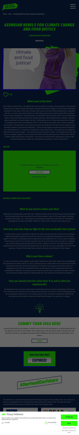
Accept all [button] (69, 417)
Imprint (69, 431)
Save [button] (69, 423)
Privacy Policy (72, 430)
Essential (6, 422)
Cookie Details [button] (65, 430)
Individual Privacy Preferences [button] (69, 427)
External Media (50, 422)
